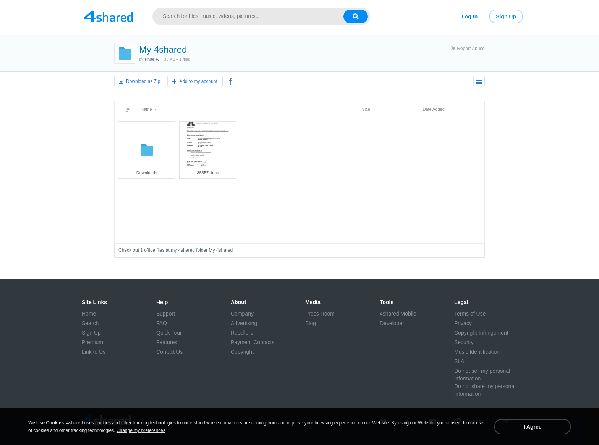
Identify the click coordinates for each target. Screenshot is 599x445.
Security (464, 342)
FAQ (161, 323)
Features (166, 342)
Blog (310, 323)
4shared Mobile (398, 314)
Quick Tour (169, 333)
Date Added (434, 109)
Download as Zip (143, 81)
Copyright (242, 352)
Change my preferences (141, 430)
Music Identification (477, 352)
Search (90, 323)
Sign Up (506, 16)
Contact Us (169, 352)
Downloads (146, 172)
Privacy (463, 323)
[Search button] (355, 16)
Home (89, 314)
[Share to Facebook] (230, 81)
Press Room (320, 314)
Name (149, 109)
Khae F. (152, 59)
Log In (469, 16)
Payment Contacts (252, 342)
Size (366, 109)
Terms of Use (470, 314)
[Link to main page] (108, 16)
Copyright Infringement (481, 333)
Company (242, 314)
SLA (459, 361)
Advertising (244, 323)
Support (165, 314)
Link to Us (93, 352)
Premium (92, 342)
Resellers (242, 333)
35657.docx (208, 172)
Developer (392, 323)
